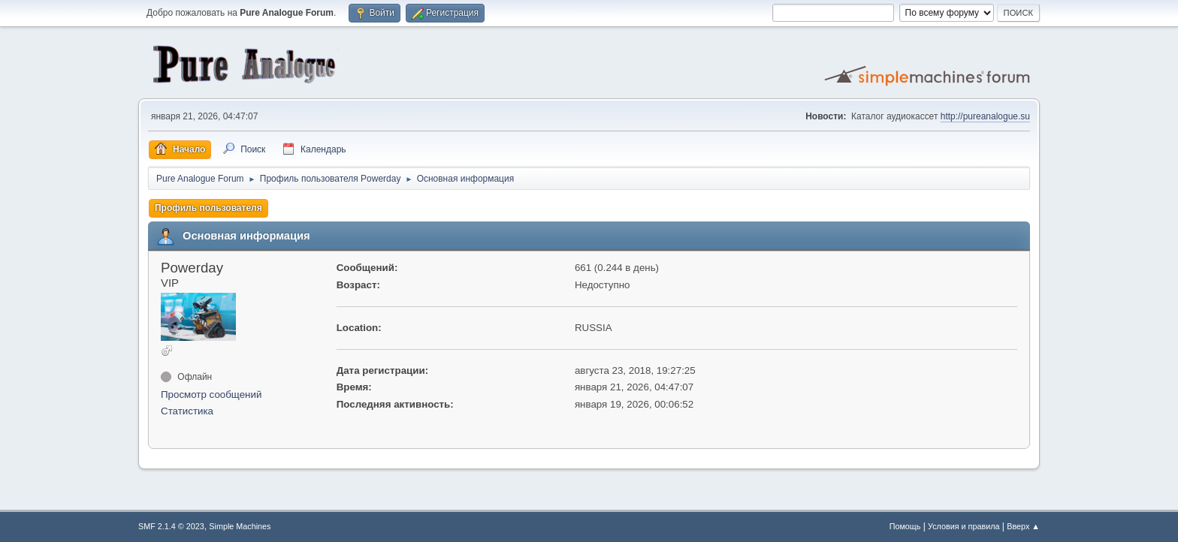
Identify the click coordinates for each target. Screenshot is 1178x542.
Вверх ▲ (1023, 526)
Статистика (187, 411)
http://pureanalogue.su (985, 116)
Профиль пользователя (208, 208)
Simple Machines (239, 526)
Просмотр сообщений (211, 394)
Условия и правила (963, 526)
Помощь (905, 526)
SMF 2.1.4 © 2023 (171, 526)
